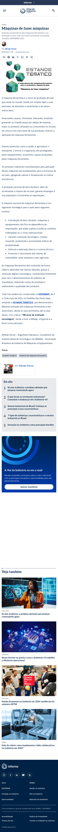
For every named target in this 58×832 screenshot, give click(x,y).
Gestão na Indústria (37, 788)
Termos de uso (7, 821)
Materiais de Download (38, 799)
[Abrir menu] (4, 10)
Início (4, 783)
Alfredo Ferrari (10, 49)
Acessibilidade (7, 816)
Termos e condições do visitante (42, 821)
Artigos (4, 24)
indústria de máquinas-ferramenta (32, 355)
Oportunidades (8, 799)
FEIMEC (32, 783)
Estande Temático (10, 355)
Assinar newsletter (29, 487)
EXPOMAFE (44, 294)
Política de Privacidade (38, 816)
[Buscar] (53, 10)
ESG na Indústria (35, 794)
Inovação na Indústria (10, 794)
